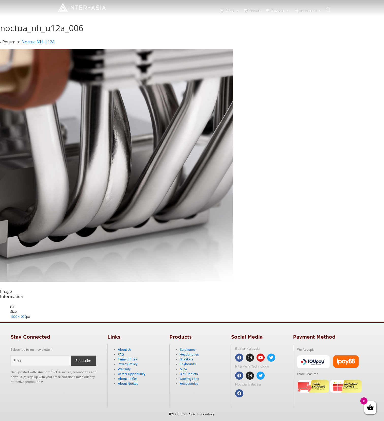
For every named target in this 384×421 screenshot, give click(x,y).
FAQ (121, 354)
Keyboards (188, 364)
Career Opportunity (131, 374)
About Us (125, 350)
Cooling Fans (189, 379)
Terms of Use (127, 359)
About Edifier (127, 379)
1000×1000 (18, 316)
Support (280, 10)
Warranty (124, 369)
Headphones (189, 354)
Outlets (255, 10)
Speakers (186, 359)
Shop (232, 10)
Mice (183, 369)
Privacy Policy (127, 364)
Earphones (188, 350)
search (329, 10)
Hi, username (308, 10)
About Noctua (128, 383)
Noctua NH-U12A (38, 42)
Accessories (189, 383)
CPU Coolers (189, 374)
